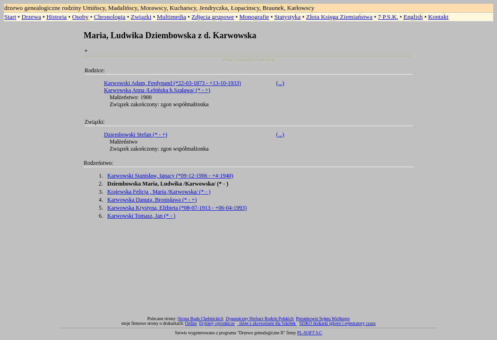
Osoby (80, 16)
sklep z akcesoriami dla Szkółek (268, 323)
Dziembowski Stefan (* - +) (135, 134)
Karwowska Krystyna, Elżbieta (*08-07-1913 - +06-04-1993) (177, 207)
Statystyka (287, 16)
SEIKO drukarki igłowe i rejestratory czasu (337, 323)
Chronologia (110, 16)
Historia (56, 16)
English (413, 16)
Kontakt (438, 16)
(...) (280, 83)
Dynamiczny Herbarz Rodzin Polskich (260, 318)
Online (191, 323)
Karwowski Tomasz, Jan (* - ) (141, 215)
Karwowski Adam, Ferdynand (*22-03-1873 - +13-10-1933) (172, 83)
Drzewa (31, 16)
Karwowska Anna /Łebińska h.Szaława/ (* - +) (157, 90)
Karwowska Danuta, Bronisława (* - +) (152, 199)
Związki (141, 16)
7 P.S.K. (388, 16)
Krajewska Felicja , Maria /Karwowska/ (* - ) (159, 191)
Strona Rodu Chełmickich (200, 318)
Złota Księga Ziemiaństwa (339, 16)
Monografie (254, 16)
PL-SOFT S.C (309, 333)
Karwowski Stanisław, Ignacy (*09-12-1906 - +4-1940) (170, 175)
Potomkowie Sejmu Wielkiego (323, 318)
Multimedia (171, 16)
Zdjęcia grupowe (212, 16)
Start (10, 16)
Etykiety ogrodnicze (217, 323)
